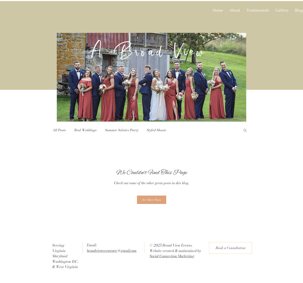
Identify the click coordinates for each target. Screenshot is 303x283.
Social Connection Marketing (172, 256)
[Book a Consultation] (230, 248)
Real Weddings (85, 130)
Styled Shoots (156, 130)
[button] (245, 130)
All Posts (59, 130)
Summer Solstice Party (121, 130)
